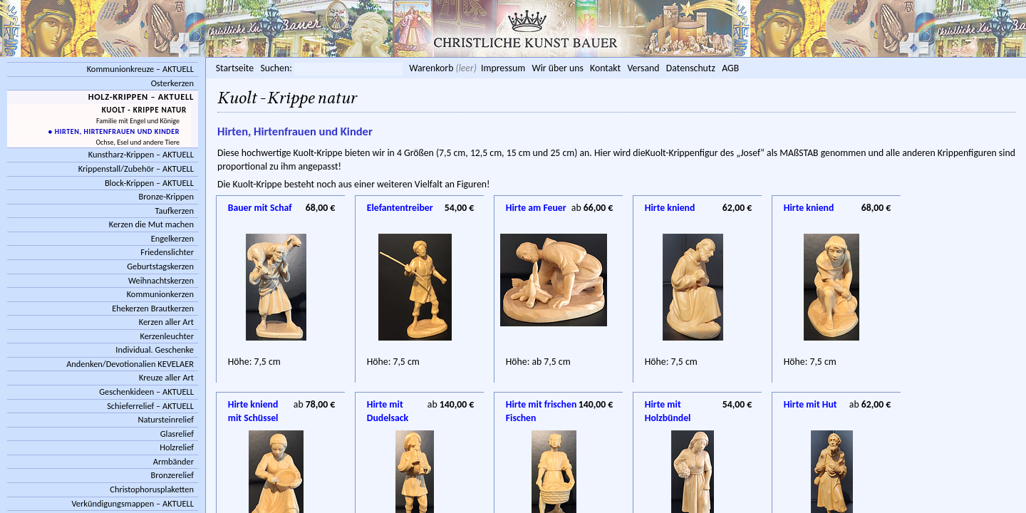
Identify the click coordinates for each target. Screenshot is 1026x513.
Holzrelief (177, 447)
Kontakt (605, 68)
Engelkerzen (172, 238)
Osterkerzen (172, 83)
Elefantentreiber (400, 208)
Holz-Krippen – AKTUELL (141, 96)
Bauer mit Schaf (260, 208)
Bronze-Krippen (166, 196)
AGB (730, 68)
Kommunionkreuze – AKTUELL (140, 68)
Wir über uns (557, 68)
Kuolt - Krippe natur (144, 110)
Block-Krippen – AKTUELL (149, 182)
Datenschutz (690, 68)
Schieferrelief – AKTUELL (150, 405)
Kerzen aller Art (166, 321)
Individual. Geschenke (154, 349)
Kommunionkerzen (160, 294)
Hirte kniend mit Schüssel (253, 405)
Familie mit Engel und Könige (138, 120)
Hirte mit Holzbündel (668, 405)
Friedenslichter (167, 252)
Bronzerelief (172, 475)
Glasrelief (177, 433)
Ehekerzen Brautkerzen (153, 308)
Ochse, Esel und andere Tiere (137, 142)
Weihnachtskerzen (161, 280)
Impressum (503, 68)
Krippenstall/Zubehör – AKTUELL (136, 168)
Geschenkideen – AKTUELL (146, 391)
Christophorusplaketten (152, 489)
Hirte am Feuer (536, 208)
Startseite (235, 68)
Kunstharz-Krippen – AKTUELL (141, 154)
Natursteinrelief (166, 419)
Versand (643, 68)
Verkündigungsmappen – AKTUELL (132, 503)
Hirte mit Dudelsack (387, 405)
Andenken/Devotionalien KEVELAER (130, 363)
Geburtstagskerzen (160, 266)
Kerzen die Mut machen (151, 224)
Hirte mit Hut (810, 404)
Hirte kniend (670, 208)
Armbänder (173, 461)
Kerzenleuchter (167, 336)
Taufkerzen (174, 210)
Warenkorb (431, 68)
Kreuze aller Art (166, 377)
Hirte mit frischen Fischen (541, 405)
